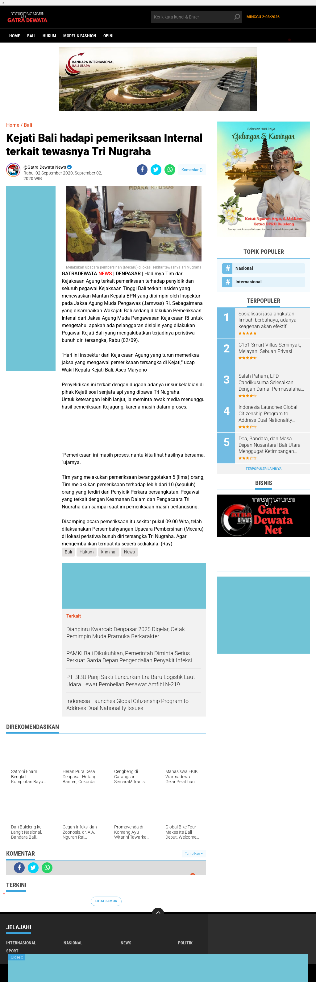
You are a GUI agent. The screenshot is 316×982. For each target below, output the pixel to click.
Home (14, 35)
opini (108, 35)
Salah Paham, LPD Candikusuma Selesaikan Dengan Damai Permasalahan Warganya (271, 382)
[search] (196, 17)
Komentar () (192, 169)
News (129, 551)
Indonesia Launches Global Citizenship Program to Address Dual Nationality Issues (268, 413)
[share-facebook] (142, 169)
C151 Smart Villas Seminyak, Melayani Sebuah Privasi (270, 348)
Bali (31, 35)
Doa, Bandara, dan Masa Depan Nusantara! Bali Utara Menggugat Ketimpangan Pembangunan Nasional (270, 444)
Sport (12, 950)
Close (17, 957)
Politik (185, 942)
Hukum (49, 35)
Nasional (244, 268)
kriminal (108, 551)
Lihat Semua (106, 901)
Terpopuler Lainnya (263, 468)
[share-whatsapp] (169, 169)
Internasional (248, 281)
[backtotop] (158, 914)
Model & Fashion (79, 35)
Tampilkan (194, 854)
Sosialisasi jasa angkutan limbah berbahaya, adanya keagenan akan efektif (268, 320)
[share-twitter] (156, 169)
